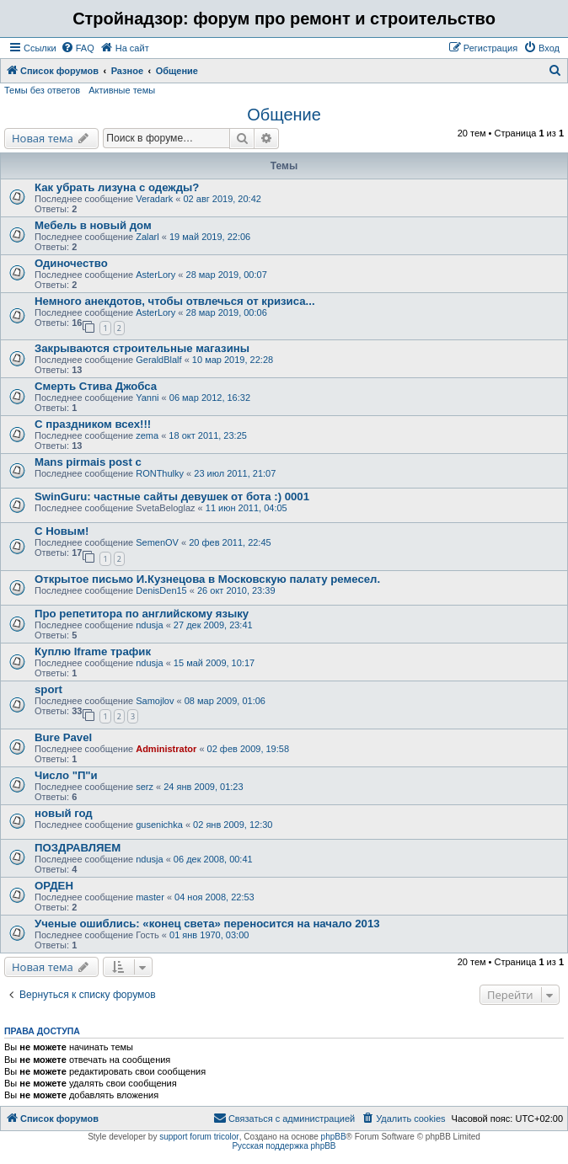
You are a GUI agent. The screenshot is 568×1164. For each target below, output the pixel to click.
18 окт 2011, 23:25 (208, 435)
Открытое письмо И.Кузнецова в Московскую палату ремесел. (207, 579)
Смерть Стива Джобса (96, 386)
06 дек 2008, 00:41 (213, 859)
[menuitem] (77, 48)
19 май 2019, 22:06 (209, 237)
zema (147, 435)
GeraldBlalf (158, 360)
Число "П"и (66, 775)
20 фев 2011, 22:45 (230, 542)
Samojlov (155, 701)
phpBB (333, 1136)
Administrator (166, 749)
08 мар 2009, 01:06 (225, 701)
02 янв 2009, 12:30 (232, 825)
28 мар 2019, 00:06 (226, 312)
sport (48, 689)
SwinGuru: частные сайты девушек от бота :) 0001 (172, 496)
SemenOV (157, 542)
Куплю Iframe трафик (93, 651)
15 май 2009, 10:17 (214, 663)
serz (144, 787)
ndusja (149, 625)
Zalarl (147, 237)
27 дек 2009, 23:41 (213, 625)
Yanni (147, 397)
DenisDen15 (161, 590)
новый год (64, 813)
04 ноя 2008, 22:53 (214, 897)
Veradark (154, 199)
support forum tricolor (198, 1136)
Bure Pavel (63, 737)
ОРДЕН (54, 885)
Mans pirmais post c (88, 462)
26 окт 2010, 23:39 (236, 590)
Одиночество (71, 263)
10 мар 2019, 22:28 (232, 360)
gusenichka (159, 825)
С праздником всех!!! (93, 424)
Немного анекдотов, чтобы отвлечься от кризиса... (175, 301)
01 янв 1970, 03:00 (209, 935)
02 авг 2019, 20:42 (221, 199)
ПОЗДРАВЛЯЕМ (78, 847)
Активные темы (121, 90)
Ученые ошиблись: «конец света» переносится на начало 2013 (207, 923)
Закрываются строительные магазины (142, 348)
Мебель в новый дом (93, 225)
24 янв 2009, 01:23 (203, 787)
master (150, 897)
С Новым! (61, 531)
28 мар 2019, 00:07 (226, 275)
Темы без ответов (42, 90)
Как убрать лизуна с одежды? (117, 187)
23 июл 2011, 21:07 (235, 473)
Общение (284, 114)
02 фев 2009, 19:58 (248, 749)
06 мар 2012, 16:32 (209, 397)
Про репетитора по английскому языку (142, 613)
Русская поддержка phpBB (283, 1146)
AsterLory (155, 275)
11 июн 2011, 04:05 (246, 508)
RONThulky (160, 473)
